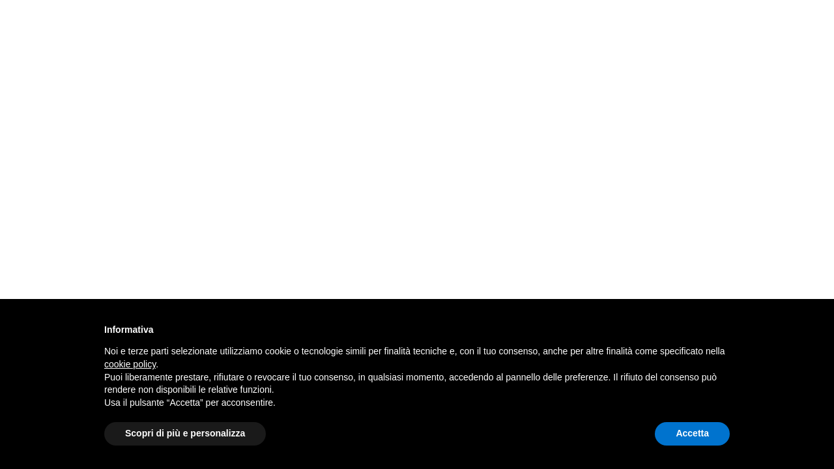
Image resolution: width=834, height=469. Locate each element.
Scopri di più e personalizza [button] (185, 433)
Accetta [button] (692, 433)
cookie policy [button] (130, 364)
